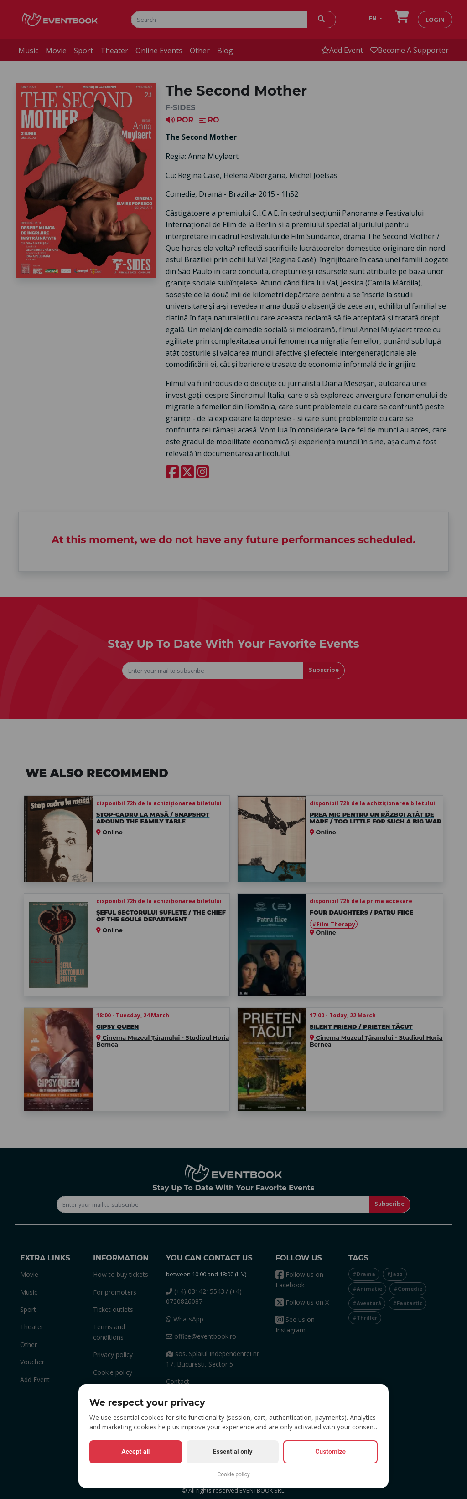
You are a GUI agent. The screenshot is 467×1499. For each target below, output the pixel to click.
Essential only (233, 1451)
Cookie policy (233, 1474)
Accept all (135, 1451)
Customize (330, 1451)
